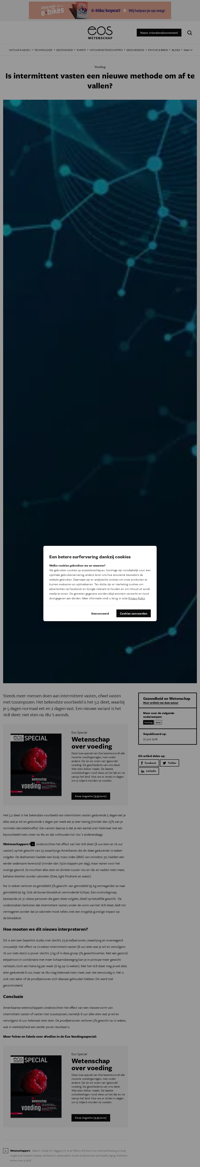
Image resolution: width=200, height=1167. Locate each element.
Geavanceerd (100, 613)
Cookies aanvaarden (133, 613)
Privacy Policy (136, 598)
